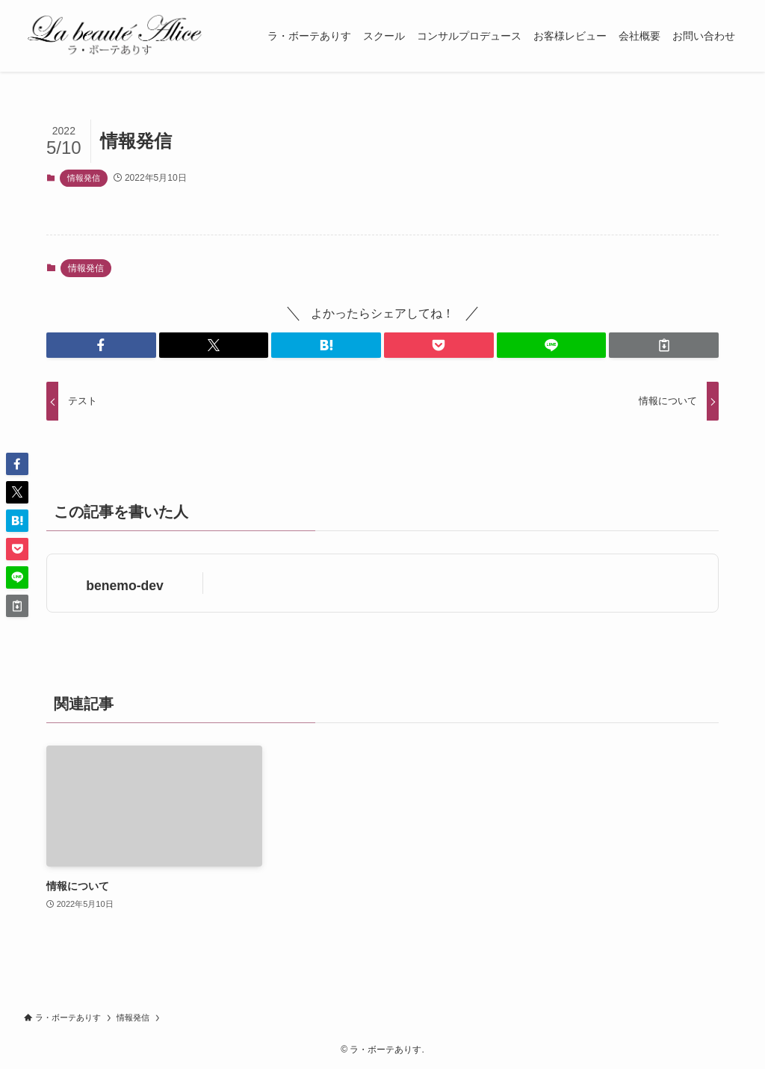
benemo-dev (125, 585)
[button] (101, 345)
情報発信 (83, 177)
